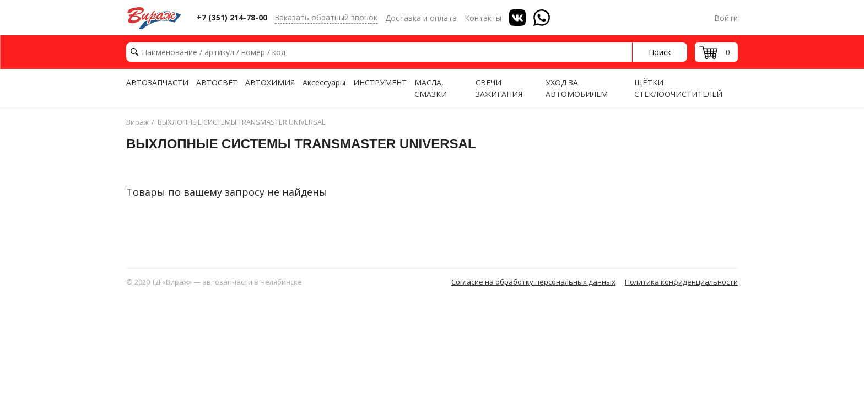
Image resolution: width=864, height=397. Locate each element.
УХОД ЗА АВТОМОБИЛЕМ (577, 88)
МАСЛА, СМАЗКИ (430, 88)
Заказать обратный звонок (326, 17)
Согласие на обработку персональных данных (533, 282)
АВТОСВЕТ (216, 82)
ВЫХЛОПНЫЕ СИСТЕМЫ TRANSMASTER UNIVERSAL (241, 122)
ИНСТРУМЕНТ (380, 82)
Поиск (660, 52)
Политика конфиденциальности (681, 282)
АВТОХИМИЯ (270, 82)
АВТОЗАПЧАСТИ (157, 82)
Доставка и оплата (421, 18)
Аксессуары (324, 82)
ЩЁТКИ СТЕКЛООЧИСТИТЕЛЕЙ (678, 88)
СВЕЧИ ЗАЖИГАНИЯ (499, 88)
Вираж (137, 122)
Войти (726, 18)
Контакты (483, 18)
